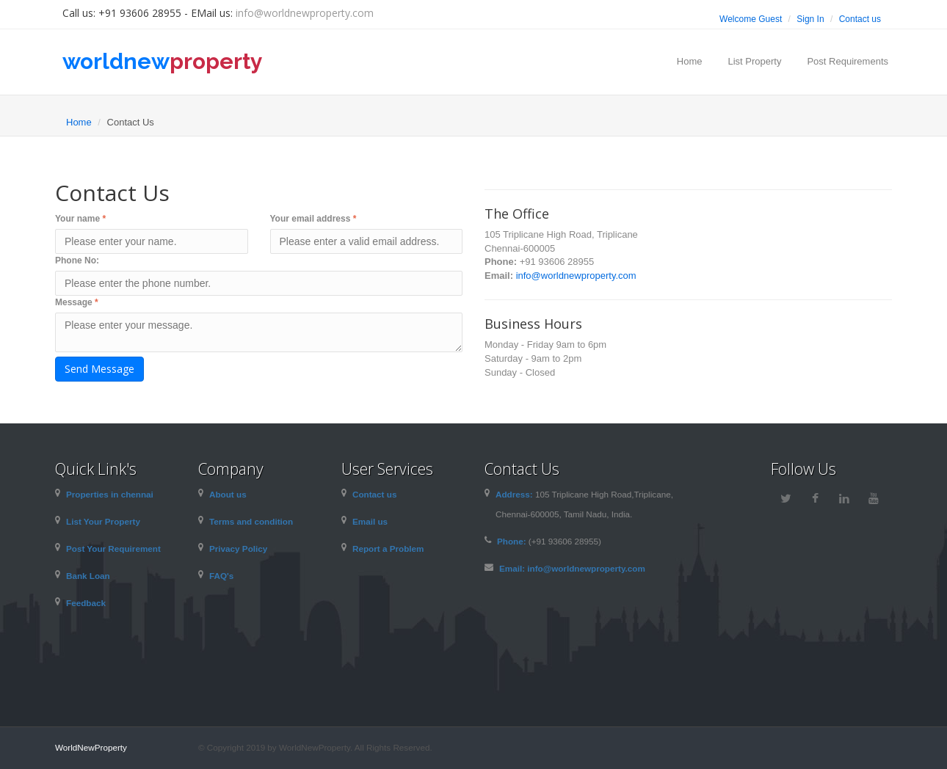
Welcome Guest (750, 19)
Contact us (860, 19)
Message (76, 302)
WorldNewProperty (91, 747)
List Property (754, 61)
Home (690, 61)
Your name (80, 219)
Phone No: (77, 260)
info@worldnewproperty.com (305, 13)
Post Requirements (847, 61)
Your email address (313, 219)
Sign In (810, 19)
